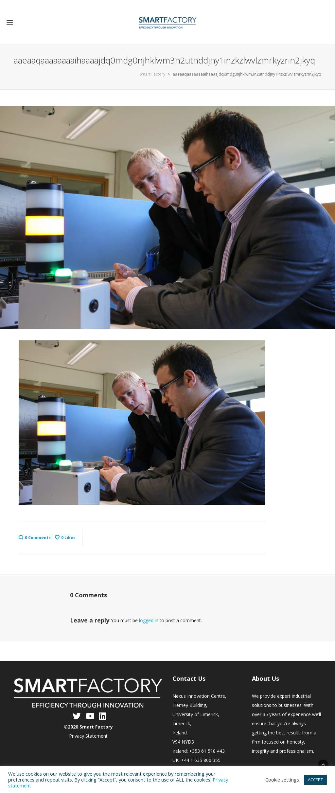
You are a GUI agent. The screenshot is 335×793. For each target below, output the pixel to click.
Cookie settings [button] (282, 780)
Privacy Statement (88, 736)
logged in (148, 620)
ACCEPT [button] (315, 780)
